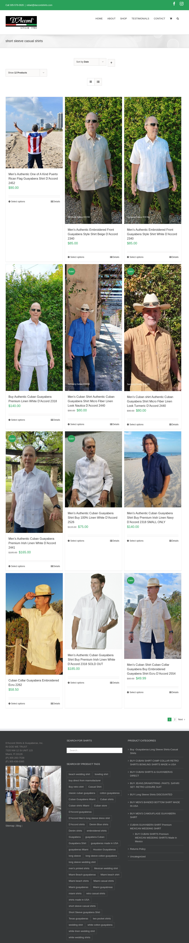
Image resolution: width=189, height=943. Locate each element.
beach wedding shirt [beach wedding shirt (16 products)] (79, 774)
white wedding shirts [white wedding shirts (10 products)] (79, 937)
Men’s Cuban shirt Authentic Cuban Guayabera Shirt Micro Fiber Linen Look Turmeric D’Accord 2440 (150, 401)
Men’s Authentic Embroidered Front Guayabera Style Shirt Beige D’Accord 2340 (93, 234)
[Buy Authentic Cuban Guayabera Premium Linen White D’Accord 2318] (34, 327)
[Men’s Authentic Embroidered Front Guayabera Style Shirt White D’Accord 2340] (152, 160)
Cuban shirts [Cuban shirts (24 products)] (107, 799)
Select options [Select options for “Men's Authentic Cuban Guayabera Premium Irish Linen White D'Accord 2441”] (18, 566)
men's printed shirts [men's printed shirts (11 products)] (79, 868)
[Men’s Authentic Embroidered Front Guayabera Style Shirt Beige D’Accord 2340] (93, 160)
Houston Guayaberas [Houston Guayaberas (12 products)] (104, 849)
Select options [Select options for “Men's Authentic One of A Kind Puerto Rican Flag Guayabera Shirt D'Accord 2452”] (18, 201)
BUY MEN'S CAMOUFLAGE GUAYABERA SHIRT (153, 815)
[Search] (178, 18)
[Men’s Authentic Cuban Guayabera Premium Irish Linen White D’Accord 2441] (34, 482)
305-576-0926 (17, 5)
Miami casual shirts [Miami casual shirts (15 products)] (103, 881)
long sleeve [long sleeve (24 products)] (75, 855)
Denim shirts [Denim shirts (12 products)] (75, 830)
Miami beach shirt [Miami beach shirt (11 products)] (110, 874)
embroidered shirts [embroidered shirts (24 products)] (97, 830)
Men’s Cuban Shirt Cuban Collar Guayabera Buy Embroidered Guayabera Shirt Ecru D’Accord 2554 (151, 669)
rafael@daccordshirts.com (39, 5)
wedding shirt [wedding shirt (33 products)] (76, 924)
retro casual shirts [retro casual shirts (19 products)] (95, 893)
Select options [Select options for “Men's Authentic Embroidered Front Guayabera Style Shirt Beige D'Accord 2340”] (77, 257)
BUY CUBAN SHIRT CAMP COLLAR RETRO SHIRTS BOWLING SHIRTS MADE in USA (154, 762)
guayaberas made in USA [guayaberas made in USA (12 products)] (104, 843)
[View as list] (98, 81)
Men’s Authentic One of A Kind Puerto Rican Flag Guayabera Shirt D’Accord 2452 (33, 179)
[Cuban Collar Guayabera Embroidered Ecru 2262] (34, 624)
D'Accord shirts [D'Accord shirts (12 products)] (77, 824)
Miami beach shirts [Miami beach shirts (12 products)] (79, 881)
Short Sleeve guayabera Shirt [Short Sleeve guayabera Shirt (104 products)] (84, 912)
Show (17, 72)
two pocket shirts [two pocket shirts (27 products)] (102, 918)
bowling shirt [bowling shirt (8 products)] (101, 774)
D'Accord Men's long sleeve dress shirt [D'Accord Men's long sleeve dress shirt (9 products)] (89, 818)
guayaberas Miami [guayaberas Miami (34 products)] (78, 849)
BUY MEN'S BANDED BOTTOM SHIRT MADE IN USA (155, 804)
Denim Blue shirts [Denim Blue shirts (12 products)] (99, 824)
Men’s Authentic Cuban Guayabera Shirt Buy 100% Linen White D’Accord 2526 (92, 518)
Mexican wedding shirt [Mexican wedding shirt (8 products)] (106, 868)
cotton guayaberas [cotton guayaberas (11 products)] (110, 793)
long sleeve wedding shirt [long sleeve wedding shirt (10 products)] (82, 862)
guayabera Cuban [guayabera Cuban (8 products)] (94, 837)
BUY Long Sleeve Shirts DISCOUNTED (151, 794)
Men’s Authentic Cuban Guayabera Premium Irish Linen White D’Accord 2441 (32, 543)
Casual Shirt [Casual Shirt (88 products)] (95, 786)
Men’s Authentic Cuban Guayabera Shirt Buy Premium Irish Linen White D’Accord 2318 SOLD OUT (91, 660)
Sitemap (10, 825)
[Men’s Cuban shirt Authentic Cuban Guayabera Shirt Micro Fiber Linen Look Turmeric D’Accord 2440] (152, 327)
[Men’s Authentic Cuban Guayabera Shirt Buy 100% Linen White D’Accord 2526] (93, 469)
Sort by (82, 62)
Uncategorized (138, 856)
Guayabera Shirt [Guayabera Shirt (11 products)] (77, 843)
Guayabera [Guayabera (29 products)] (74, 837)
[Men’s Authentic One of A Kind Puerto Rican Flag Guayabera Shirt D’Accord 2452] (34, 132)
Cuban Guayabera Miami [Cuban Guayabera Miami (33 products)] (82, 799)
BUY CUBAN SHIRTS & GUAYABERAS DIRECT (151, 774)
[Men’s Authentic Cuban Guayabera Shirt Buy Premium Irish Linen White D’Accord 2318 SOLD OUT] (93, 611)
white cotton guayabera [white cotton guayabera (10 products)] (100, 924)
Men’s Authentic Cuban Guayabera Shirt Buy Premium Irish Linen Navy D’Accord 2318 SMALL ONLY (150, 518)
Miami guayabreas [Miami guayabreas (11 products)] (103, 887)
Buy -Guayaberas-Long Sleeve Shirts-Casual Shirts (154, 751)
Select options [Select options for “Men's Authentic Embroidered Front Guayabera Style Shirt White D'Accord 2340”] (136, 257)
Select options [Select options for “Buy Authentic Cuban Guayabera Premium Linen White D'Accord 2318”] (18, 420)
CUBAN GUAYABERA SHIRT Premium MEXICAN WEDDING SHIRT (151, 826)
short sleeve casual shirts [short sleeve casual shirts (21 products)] (82, 906)
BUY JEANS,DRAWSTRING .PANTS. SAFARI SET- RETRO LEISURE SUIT (154, 785)
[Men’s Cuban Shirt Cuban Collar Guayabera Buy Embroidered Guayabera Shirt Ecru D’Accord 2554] (152, 616)
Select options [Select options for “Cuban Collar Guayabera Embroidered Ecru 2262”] (18, 703)
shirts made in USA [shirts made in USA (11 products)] (79, 899)
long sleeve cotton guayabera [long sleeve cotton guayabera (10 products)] (101, 855)
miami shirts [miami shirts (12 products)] (75, 893)
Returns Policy (138, 849)
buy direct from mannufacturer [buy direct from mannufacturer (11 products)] (85, 780)
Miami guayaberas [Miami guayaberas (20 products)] (78, 887)
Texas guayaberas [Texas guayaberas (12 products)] (78, 918)
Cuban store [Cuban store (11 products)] (100, 805)
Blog (18, 825)
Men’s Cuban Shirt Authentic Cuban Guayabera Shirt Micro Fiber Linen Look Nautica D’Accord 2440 (91, 401)
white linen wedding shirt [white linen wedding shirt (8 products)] (82, 931)
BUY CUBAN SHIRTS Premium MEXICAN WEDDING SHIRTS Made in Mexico (156, 838)
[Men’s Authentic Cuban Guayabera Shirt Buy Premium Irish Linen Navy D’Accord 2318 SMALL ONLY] (152, 469)
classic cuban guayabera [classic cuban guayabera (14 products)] (82, 793)
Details (56, 201)
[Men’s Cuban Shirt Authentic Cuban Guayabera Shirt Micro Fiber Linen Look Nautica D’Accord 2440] (93, 327)
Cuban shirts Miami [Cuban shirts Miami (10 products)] (79, 805)
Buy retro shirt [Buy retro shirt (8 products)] (76, 786)
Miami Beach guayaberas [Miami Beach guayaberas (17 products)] (82, 874)
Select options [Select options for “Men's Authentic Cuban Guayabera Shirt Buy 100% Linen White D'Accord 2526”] (77, 541)
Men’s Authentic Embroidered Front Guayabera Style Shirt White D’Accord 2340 (152, 234)
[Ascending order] (111, 63)
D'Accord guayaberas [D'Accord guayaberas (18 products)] (80, 811)
